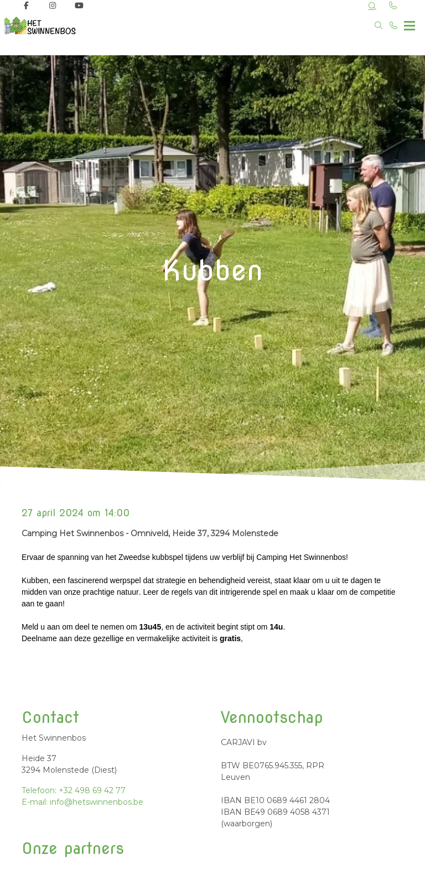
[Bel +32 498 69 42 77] (394, 25)
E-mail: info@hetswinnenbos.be (82, 802)
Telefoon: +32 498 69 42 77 (74, 790)
